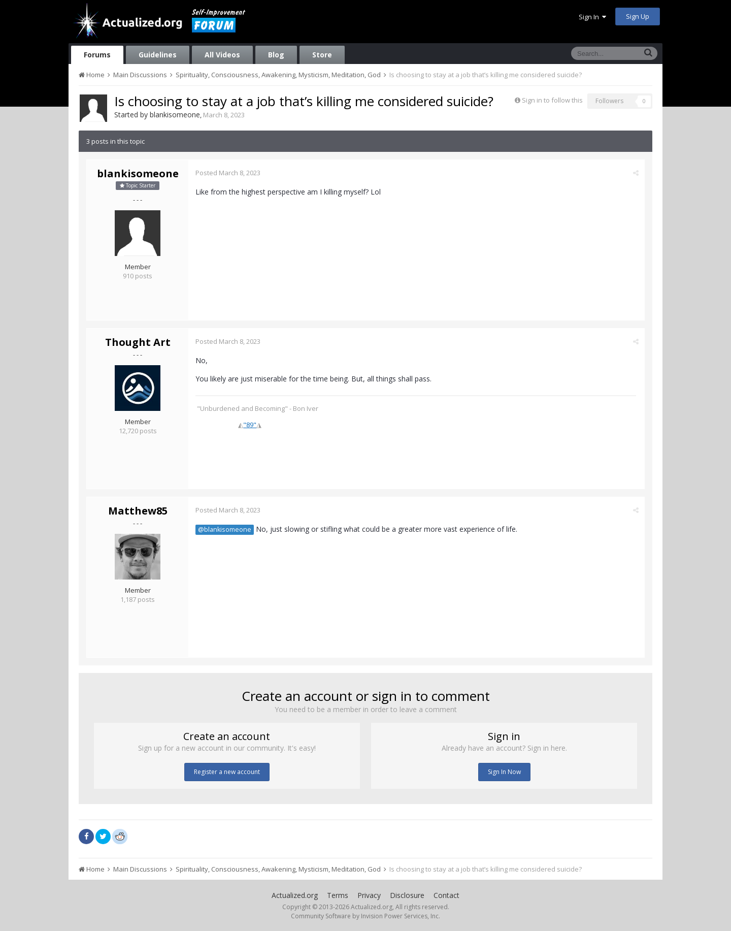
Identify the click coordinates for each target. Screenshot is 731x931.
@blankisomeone (225, 529)
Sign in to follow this (552, 100)
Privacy (369, 895)
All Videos (222, 54)
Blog (276, 54)
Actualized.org (295, 895)
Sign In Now (504, 771)
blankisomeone (175, 114)
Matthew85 (138, 511)
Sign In (592, 16)
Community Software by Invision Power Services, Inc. (365, 916)
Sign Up (637, 16)
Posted (228, 172)
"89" (250, 424)
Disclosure (407, 895)
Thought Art (138, 342)
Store (322, 54)
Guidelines (158, 54)
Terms (337, 895)
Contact (446, 895)
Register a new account (227, 771)
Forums (97, 54)
